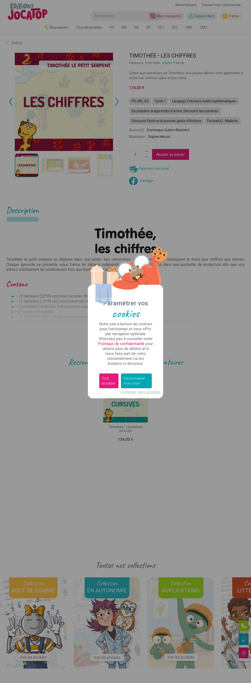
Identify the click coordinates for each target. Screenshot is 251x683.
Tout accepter (108, 380)
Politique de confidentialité (121, 343)
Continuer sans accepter (141, 392)
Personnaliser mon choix (134, 380)
